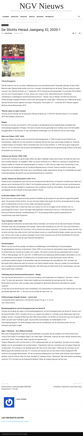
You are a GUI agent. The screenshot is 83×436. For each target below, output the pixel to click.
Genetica (32, 16)
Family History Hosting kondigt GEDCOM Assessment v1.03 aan (16, 388)
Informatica (49, 16)
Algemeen (5, 16)
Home (3, 22)
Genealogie (14, 16)
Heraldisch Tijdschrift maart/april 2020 (67, 387)
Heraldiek (23, 16)
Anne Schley (8, 33)
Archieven (40, 16)
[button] (78, 17)
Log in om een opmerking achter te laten (15, 421)
